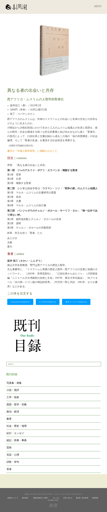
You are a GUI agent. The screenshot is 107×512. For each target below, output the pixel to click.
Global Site (53, 500)
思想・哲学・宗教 (17, 404)
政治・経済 (13, 411)
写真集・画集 (14, 383)
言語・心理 (13, 454)
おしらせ (56, 498)
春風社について (13, 498)
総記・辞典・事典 (17, 440)
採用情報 (95, 498)
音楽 (9, 469)
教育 (9, 418)
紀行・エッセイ (15, 433)
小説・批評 (13, 390)
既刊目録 (25, 498)
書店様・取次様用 (82, 498)
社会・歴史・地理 (17, 426)
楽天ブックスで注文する (76, 302)
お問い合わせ (67, 498)
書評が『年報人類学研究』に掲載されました (32, 151)
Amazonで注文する (20, 302)
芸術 (9, 447)
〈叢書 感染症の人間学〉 (40, 498)
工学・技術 (13, 397)
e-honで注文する (47, 302)
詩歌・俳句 (13, 461)
